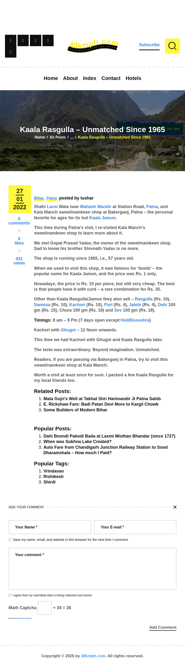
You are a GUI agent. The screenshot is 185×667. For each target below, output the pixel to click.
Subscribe (149, 44)
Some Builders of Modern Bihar (75, 410)
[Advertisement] (92, 10)
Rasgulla (144, 299)
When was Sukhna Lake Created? (77, 441)
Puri (108, 304)
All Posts (58, 137)
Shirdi (49, 482)
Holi (125, 320)
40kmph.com (93, 656)
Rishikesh (53, 476)
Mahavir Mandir (95, 206)
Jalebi (135, 304)
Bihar (39, 198)
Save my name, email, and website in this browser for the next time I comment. (71, 539)
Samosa (42, 304)
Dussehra (139, 320)
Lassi (52, 206)
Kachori (77, 304)
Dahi (162, 304)
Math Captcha (23, 607)
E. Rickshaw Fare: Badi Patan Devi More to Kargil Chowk (100, 404)
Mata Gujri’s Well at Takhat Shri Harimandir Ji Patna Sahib (102, 398)
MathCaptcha (26, 618)
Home (40, 137)
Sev (118, 310)
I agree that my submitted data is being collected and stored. (52, 595)
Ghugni (68, 330)
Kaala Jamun (102, 217)
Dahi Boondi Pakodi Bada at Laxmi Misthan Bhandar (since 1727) (109, 436)
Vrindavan (53, 471)
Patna (51, 198)
